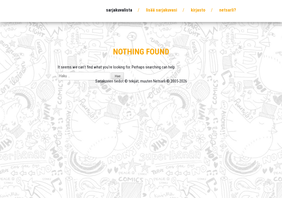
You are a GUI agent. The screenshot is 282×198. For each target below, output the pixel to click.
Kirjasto (198, 10)
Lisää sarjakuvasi (161, 10)
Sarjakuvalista (119, 10)
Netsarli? (227, 10)
